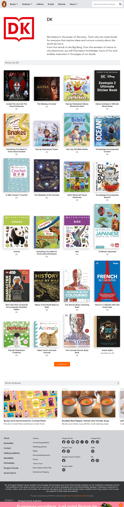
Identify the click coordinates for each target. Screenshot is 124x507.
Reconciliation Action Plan (42, 467)
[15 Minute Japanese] (107, 226)
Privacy (35, 459)
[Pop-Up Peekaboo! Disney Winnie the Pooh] (77, 88)
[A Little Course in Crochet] (16, 175)
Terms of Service (83, 496)
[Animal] (16, 232)
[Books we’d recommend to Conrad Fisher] (30, 404)
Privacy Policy (70, 496)
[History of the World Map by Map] (47, 286)
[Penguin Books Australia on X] (73, 442)
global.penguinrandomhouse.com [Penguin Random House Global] (106, 501)
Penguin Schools (11, 468)
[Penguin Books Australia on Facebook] (63, 442)
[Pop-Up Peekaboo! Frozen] (47, 133)
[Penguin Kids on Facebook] (92, 442)
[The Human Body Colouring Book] (77, 285)
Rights (35, 451)
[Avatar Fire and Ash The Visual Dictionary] (16, 85)
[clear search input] (120, 4)
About (6, 438)
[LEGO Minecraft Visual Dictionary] (77, 177)
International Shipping (41, 472)
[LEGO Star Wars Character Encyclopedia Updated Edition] (16, 286)
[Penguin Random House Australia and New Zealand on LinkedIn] (82, 442)
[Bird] (77, 232)
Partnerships (9, 463)
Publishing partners (40, 446)
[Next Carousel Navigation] (118, 383)
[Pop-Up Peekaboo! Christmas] (16, 334)
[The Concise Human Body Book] (77, 330)
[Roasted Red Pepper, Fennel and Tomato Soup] (88, 404)
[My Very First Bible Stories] (77, 129)
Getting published (12, 453)
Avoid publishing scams (41, 455)
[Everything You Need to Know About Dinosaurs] (47, 232)
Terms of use (37, 463)
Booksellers (8, 443)
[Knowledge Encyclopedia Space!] (107, 176)
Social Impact (10, 473)
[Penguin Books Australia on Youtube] (77, 442)
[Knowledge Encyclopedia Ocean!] (107, 131)
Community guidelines (41, 442)
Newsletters (8, 458)
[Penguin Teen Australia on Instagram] (68, 451)
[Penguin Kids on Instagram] (97, 442)
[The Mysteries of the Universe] (47, 175)
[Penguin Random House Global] (11, 501)
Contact (7, 448)
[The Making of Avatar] (47, 89)
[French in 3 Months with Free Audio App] (107, 281)
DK (16, 109)
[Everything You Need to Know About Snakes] (16, 130)
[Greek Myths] (107, 331)
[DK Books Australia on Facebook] (92, 460)
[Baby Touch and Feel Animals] (47, 334)
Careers (35, 438)
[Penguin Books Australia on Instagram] (68, 442)
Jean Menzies (106, 353)
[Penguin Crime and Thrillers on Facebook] (63, 460)
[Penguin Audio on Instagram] (63, 469)
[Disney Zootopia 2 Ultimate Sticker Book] (107, 85)
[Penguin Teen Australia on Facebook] (63, 451)
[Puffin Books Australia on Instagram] (92, 451)
